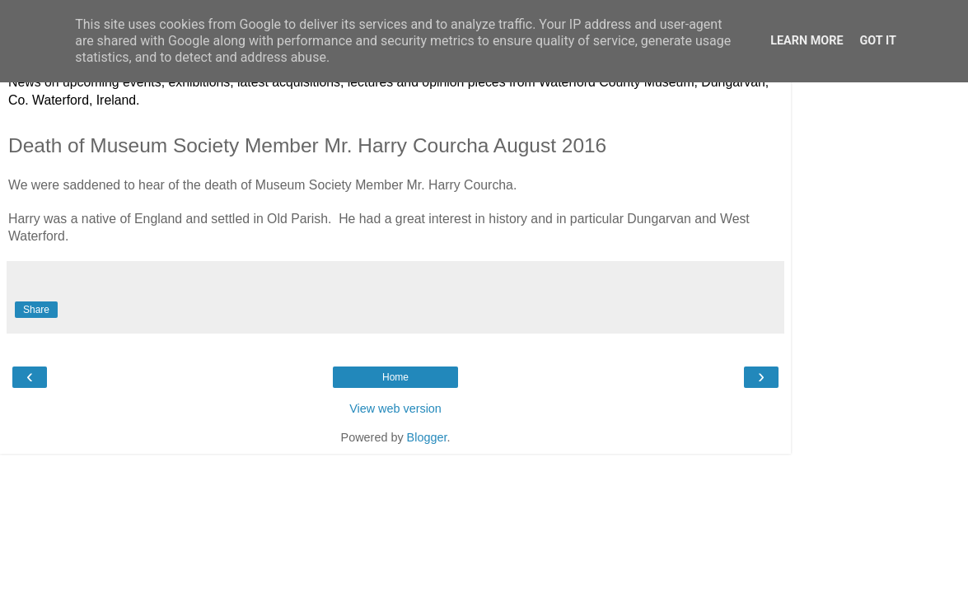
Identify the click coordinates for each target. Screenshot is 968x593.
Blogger (427, 437)
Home (395, 377)
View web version (395, 408)
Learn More (806, 41)
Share (36, 309)
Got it (878, 41)
